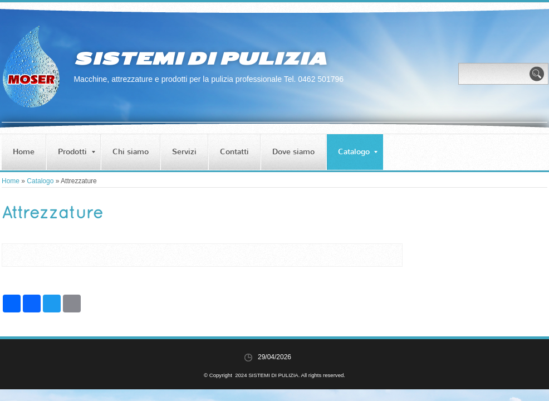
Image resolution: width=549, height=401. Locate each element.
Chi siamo (130, 151)
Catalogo (358, 151)
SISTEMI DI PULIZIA (199, 58)
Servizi (184, 151)
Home (24, 151)
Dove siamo (293, 151)
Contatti (234, 151)
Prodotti (76, 151)
